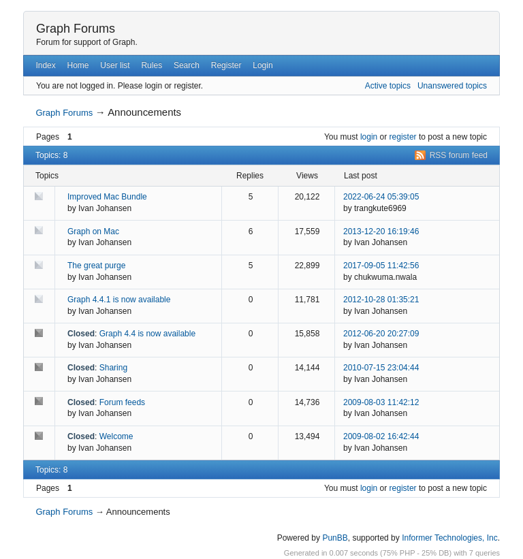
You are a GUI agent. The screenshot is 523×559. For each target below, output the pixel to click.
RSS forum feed (459, 155)
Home (78, 65)
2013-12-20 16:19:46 (381, 231)
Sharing (113, 367)
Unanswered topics (452, 86)
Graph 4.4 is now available (147, 333)
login (368, 137)
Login (262, 65)
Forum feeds (122, 402)
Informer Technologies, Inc (450, 538)
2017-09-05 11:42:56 (381, 265)
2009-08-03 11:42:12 (381, 402)
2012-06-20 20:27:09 (381, 333)
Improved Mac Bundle (107, 197)
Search (187, 65)
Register (226, 65)
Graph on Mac (93, 231)
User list (114, 65)
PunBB (334, 538)
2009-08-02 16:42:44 (381, 436)
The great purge (96, 265)
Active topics (388, 86)
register (403, 137)
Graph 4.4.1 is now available (118, 299)
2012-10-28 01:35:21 (381, 299)
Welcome (116, 436)
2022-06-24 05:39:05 (381, 197)
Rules (151, 65)
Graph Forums (75, 28)
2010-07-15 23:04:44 (381, 367)
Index (45, 65)
